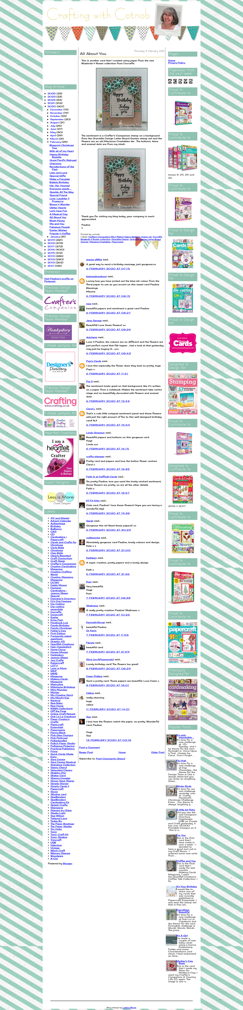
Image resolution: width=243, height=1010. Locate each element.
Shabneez (92, 605)
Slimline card (58, 794)
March (54, 138)
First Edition (58, 633)
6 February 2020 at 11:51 (107, 373)
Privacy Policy (176, 62)
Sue (88, 716)
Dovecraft (57, 614)
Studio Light (58, 813)
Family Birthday (60, 625)
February (56, 142)
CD (53, 534)
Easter (54, 617)
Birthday (56, 526)
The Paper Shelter (61, 826)
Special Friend (58, 195)
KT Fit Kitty (93, 500)
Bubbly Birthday (59, 182)
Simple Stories (60, 783)
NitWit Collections (62, 708)
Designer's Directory (63, 598)
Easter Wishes (58, 230)
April (53, 135)
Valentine (56, 845)
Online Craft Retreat (63, 713)
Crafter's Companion (63, 563)
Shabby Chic (58, 772)
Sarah (89, 520)
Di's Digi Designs (61, 601)
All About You (58, 217)
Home (122, 752)
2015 (52, 253)
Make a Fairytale (60, 179)
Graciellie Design (120, 239)
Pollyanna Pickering (62, 746)
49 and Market (60, 518)
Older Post (157, 752)
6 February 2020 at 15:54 (108, 425)
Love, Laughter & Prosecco (59, 199)
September (57, 119)
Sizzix (54, 791)
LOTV (54, 665)
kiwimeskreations (96, 276)
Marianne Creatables (100, 242)
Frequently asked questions (61, 637)
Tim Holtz (56, 829)
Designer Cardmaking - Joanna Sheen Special (59, 591)
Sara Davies (58, 759)
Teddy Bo (56, 821)
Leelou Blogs (129, 1007)
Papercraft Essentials (57, 726)
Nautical (55, 700)
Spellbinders (58, 797)
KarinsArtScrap (95, 622)
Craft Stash (58, 561)
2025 (52, 93)
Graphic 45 (58, 641)
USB (53, 842)
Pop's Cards (93, 361)
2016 (52, 249)
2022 (52, 100)
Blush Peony (57, 220)
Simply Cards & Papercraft (60, 787)
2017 (51, 246)
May (53, 132)
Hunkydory (57, 654)
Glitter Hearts (58, 207)
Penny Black (58, 732)
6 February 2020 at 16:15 (107, 448)
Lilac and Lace (58, 172)
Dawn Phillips (94, 676)
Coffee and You (186, 861)
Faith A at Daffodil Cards (101, 476)
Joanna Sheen (59, 657)
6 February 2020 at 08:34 (108, 329)
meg (88, 303)
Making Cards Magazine (59, 680)
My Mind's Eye (60, 697)
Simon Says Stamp (62, 780)
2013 (52, 259)
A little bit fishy (185, 809)
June (53, 129)
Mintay (55, 692)
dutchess (91, 337)
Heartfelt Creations (62, 644)
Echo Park (57, 620)
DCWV (55, 582)
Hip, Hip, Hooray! (60, 185)
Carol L (90, 408)
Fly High (181, 760)
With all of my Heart (62, 151)
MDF (54, 671)
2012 (52, 262)
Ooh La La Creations (63, 716)
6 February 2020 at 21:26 (108, 574)
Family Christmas (61, 628)
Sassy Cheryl (59, 767)
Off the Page (58, 711)
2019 (52, 240)
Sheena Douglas (60, 778)
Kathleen (91, 557)
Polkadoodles (59, 740)
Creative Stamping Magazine (62, 578)
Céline (90, 693)
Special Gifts (58, 175)
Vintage (55, 847)
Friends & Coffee (60, 233)
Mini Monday (59, 689)
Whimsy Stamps (60, 853)
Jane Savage (94, 320)
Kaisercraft (57, 663)
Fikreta (90, 642)
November (56, 112)
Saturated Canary (61, 770)
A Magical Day (59, 214)
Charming (55, 163)
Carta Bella (57, 547)
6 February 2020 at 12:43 (108, 401)
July (53, 125)
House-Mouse (59, 652)
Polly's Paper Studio (63, 743)
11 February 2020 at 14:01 (108, 709)
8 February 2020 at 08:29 (108, 668)
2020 (52, 106)
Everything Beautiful (182, 910)
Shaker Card (58, 775)
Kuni (89, 581)
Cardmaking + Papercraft (59, 538)
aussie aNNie (94, 259)
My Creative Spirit (62, 695)
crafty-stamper (95, 456)
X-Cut (54, 858)
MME (54, 673)
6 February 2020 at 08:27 (108, 312)
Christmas (57, 550)
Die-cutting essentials (57, 608)
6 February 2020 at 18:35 (108, 469)
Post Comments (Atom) (110, 758)
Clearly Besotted (61, 555)
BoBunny (56, 528)
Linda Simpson (95, 432)
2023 (52, 96)
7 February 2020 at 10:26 (108, 614)
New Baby (57, 703)
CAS (53, 531)
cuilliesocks (93, 537)
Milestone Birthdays (63, 687)
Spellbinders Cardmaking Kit (60, 801)
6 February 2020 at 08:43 (108, 353)
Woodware (57, 856)
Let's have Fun (58, 210)
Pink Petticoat (59, 738)
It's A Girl (182, 935)
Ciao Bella (57, 553)
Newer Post (86, 752)
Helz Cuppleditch (61, 646)
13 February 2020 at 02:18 (108, 740)
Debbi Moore (59, 585)
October (55, 116)
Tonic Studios (59, 837)
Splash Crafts (59, 805)
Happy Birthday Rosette (59, 155)
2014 (52, 256)
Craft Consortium (61, 558)
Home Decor (58, 649)
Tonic (54, 831)
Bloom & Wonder (60, 204)
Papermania (58, 730)
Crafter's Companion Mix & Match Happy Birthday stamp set (120, 237)
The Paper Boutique (62, 823)
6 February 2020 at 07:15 (108, 268)
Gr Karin (91, 630)
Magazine (57, 676)
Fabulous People (60, 227)
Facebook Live (59, 622)
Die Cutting (57, 604)
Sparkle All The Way (62, 192)
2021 (52, 103)
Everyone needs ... (60, 188)
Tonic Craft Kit (59, 834)
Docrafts (56, 612)
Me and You (57, 223)
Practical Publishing (62, 748)
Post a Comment (89, 747)
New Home (57, 705)
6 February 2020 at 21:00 (108, 550)
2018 (52, 243)
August (55, 122)
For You (181, 835)
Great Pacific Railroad (63, 160)
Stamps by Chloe (61, 810)
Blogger (67, 863)
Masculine (57, 684)
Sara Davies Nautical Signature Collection (63, 763)
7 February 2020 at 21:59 (108, 651)
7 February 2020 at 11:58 (107, 635)
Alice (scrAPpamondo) (100, 659)
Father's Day (58, 630)
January (55, 236)
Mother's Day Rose (184, 962)
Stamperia (57, 807)
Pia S (89, 381)
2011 (51, 265)
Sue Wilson (57, 815)
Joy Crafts (57, 660)
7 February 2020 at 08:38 (108, 598)
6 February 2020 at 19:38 (108, 513)
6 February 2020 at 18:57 (108, 493)
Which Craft (58, 850)
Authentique (58, 523)
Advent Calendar (61, 520)
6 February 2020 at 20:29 (108, 530)
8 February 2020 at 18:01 (107, 685)
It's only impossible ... (185, 736)
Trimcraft (56, 839)
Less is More (59, 668)
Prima (54, 751)
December (56, 109)
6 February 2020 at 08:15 (108, 296)
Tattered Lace (59, 818)
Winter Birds (183, 786)
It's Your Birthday (186, 886)
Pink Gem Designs (62, 735)
